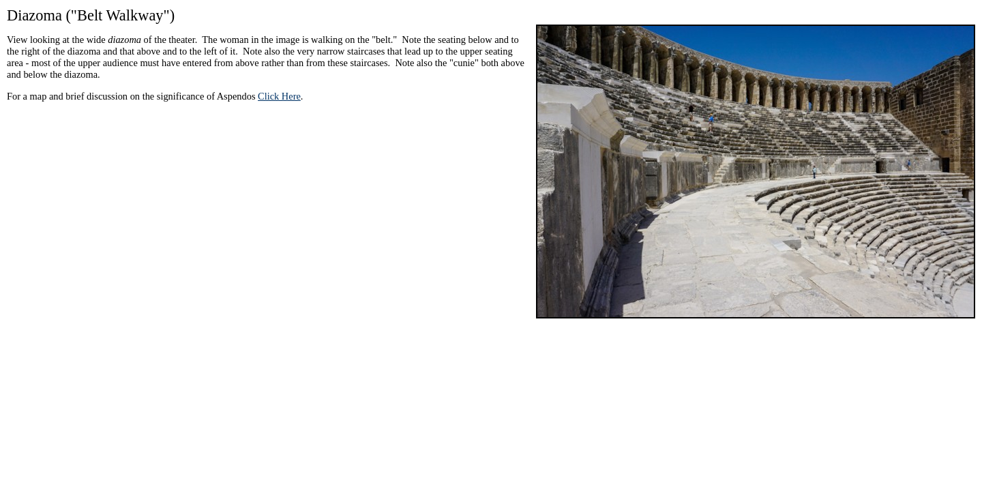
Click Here (279, 96)
